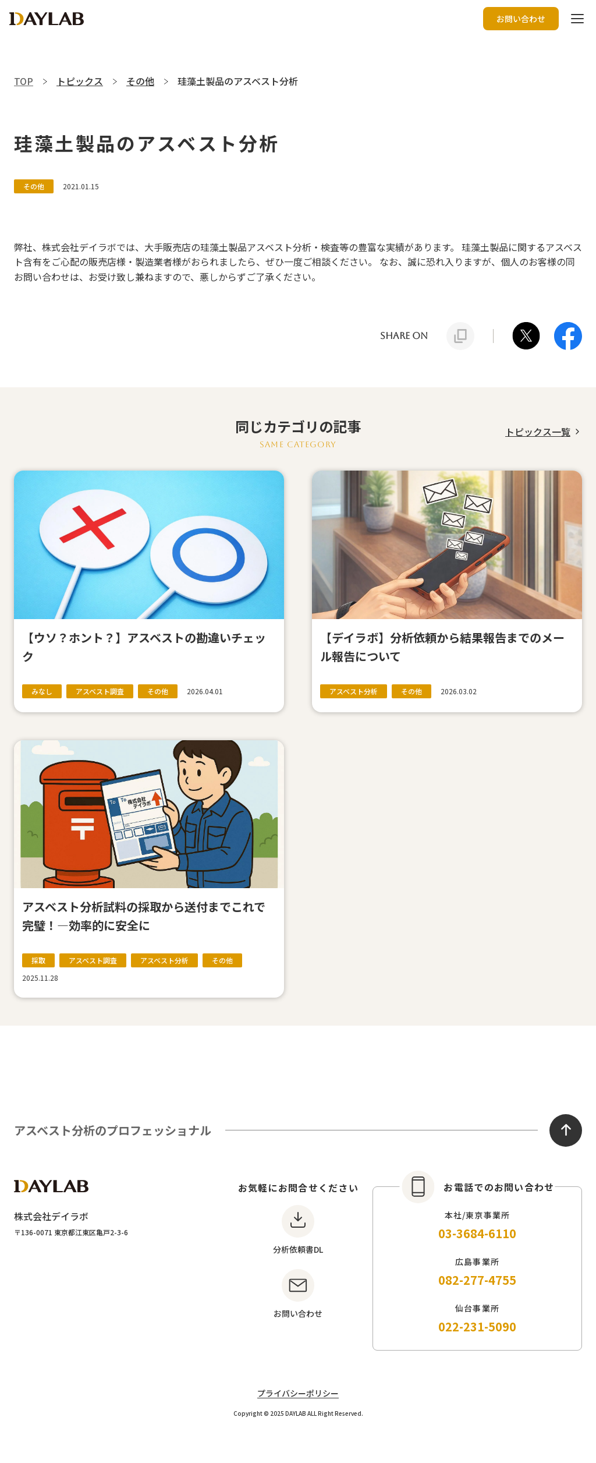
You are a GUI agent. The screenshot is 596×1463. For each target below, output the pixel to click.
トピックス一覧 (537, 432)
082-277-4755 (477, 1279)
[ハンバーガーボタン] (577, 19)
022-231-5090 (477, 1326)
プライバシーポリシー (298, 1393)
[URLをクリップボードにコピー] (460, 336)
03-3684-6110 (477, 1233)
